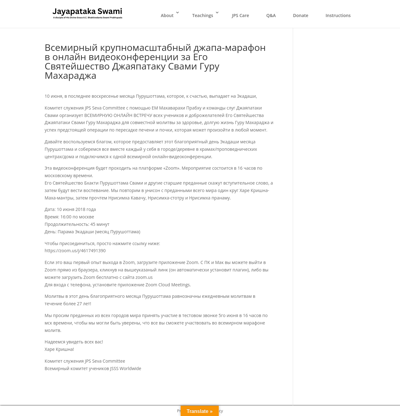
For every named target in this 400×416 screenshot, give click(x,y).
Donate (300, 15)
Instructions (338, 15)
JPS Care (240, 15)
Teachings (202, 15)
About (167, 15)
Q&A (271, 15)
